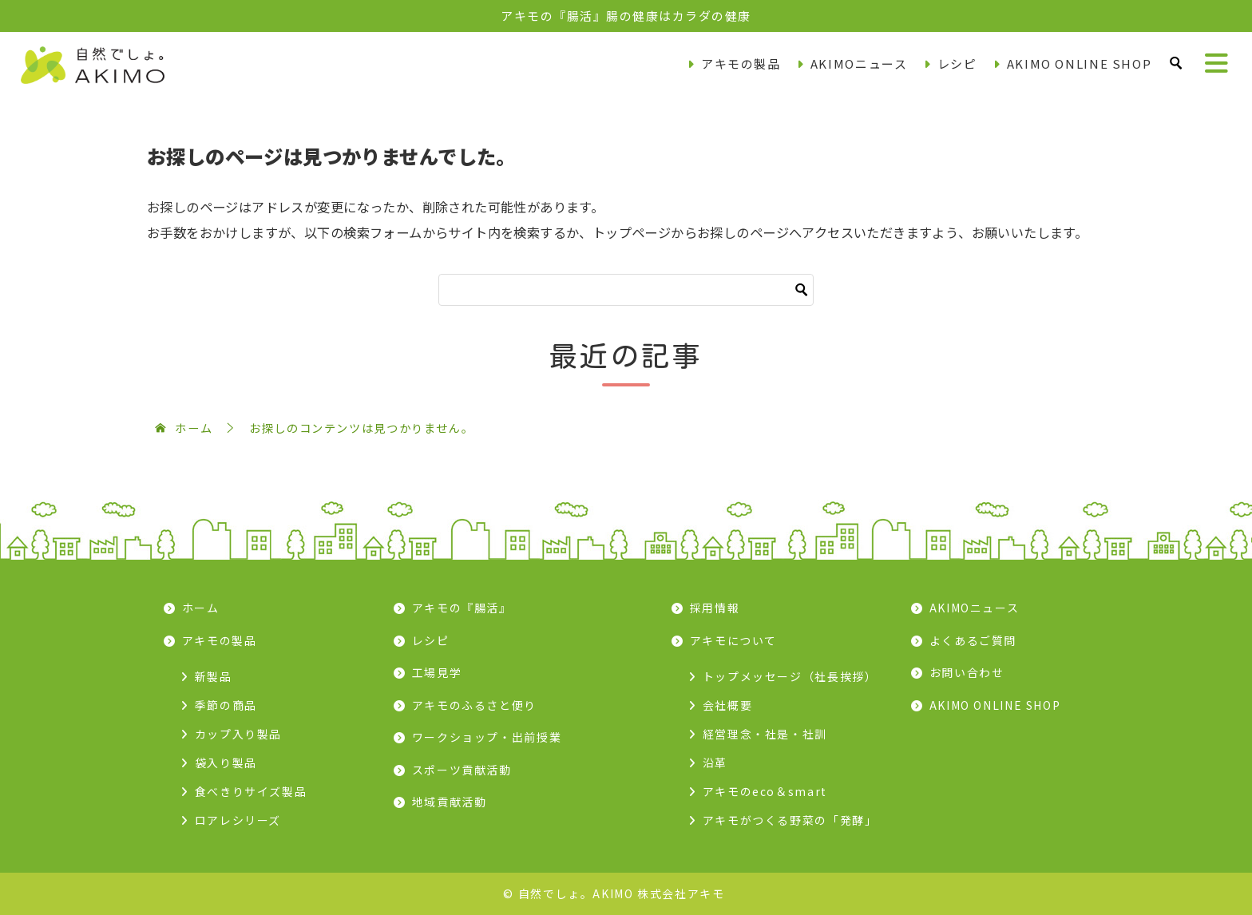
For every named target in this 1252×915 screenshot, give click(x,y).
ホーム (201, 608)
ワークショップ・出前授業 (487, 737)
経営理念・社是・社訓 (765, 734)
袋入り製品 (226, 762)
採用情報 (715, 608)
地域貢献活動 (449, 802)
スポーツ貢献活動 (462, 770)
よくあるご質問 (972, 640)
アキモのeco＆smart (765, 791)
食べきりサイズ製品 (251, 791)
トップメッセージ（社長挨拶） (790, 676)
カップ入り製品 (238, 734)
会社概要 (728, 705)
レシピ (957, 63)
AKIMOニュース (859, 63)
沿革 (715, 762)
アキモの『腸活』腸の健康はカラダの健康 (626, 15)
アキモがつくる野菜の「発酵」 (790, 820)
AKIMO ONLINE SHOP (1079, 63)
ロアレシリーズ (238, 820)
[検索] (626, 290)
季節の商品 (226, 705)
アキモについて (733, 640)
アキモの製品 (741, 63)
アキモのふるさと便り (474, 705)
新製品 (213, 676)
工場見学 (437, 672)
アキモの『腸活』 (462, 608)
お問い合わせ (966, 672)
